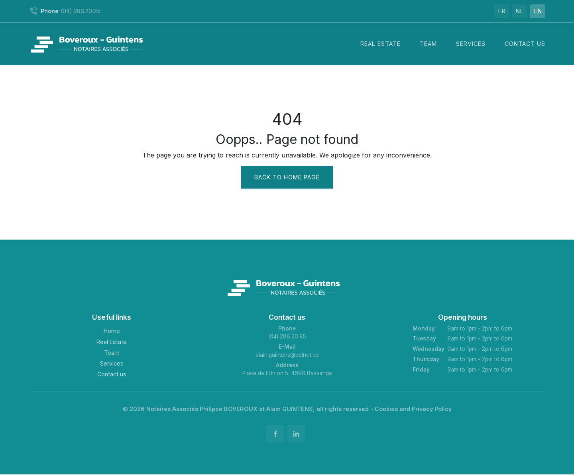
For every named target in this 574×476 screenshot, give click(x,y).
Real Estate (111, 341)
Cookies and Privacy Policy (413, 408)
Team (112, 352)
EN (536, 11)
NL (514, 11)
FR (493, 11)
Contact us (111, 374)
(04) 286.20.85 (287, 336)
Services (112, 363)
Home (112, 330)
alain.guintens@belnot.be (287, 355)
